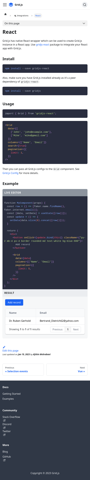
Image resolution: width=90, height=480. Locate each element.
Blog (5, 451)
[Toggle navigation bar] (5, 4)
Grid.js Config (10, 173)
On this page (12, 23)
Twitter (7, 432)
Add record (14, 302)
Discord (7, 425)
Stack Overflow (11, 418)
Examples (8, 398)
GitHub (7, 458)
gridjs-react (42, 44)
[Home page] (5, 14)
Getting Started (12, 393)
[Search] (84, 5)
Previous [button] (58, 329)
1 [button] (68, 329)
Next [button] (76, 329)
